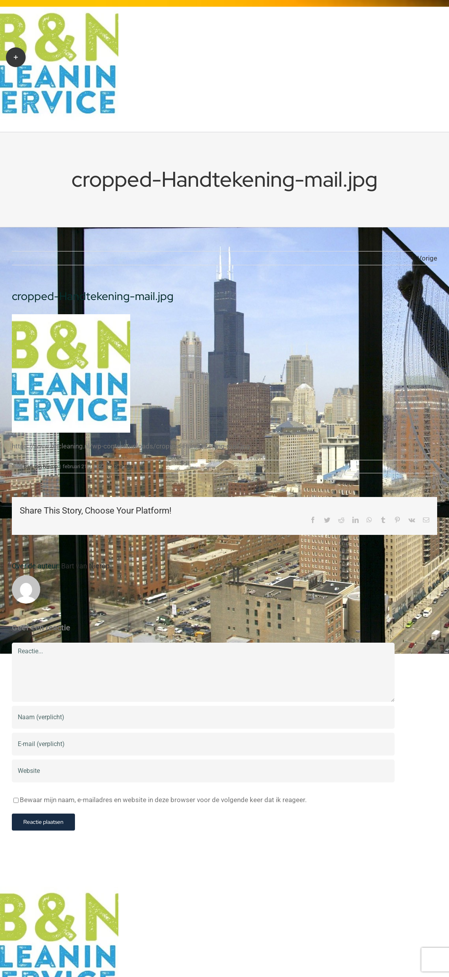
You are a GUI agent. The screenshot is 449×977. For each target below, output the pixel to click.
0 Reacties (121, 466)
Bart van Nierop (41, 466)
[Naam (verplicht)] (203, 717)
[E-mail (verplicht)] (203, 744)
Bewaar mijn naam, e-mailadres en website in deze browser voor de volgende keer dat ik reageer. (163, 800)
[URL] (203, 770)
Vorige (427, 258)
